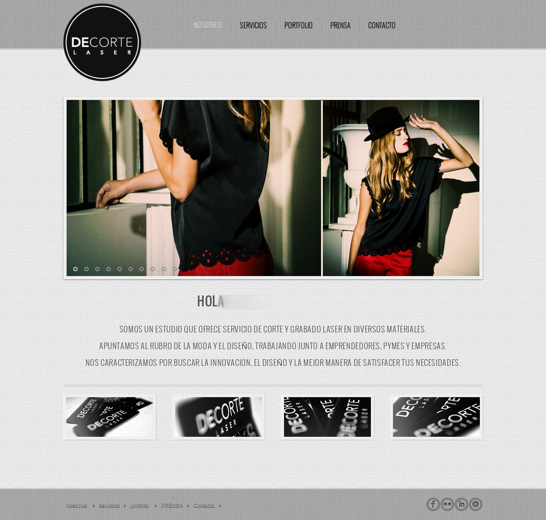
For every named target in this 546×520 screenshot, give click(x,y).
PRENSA (340, 26)
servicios (253, 26)
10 (175, 269)
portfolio (298, 26)
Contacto (382, 26)
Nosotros (208, 26)
